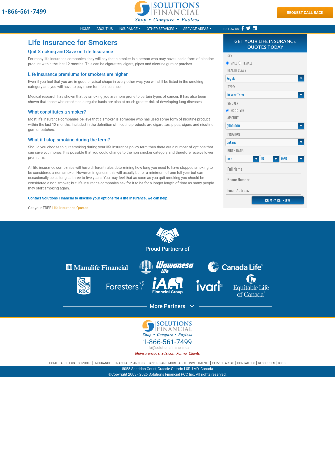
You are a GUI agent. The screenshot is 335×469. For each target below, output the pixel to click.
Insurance (128, 29)
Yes (242, 110)
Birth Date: (235, 150)
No (232, 110)
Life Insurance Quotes (70, 208)
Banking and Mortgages (167, 363)
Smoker (232, 103)
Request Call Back (305, 12)
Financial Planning (129, 363)
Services (84, 363)
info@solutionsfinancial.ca (167, 347)
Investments (199, 363)
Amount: (233, 117)
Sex (229, 55)
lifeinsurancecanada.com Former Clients (167, 353)
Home (85, 29)
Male (233, 63)
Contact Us (246, 363)
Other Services (160, 29)
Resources (266, 363)
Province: (234, 134)
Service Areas (195, 29)
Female (247, 63)
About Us (104, 29)
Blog (282, 363)
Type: (231, 86)
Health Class (236, 70)
